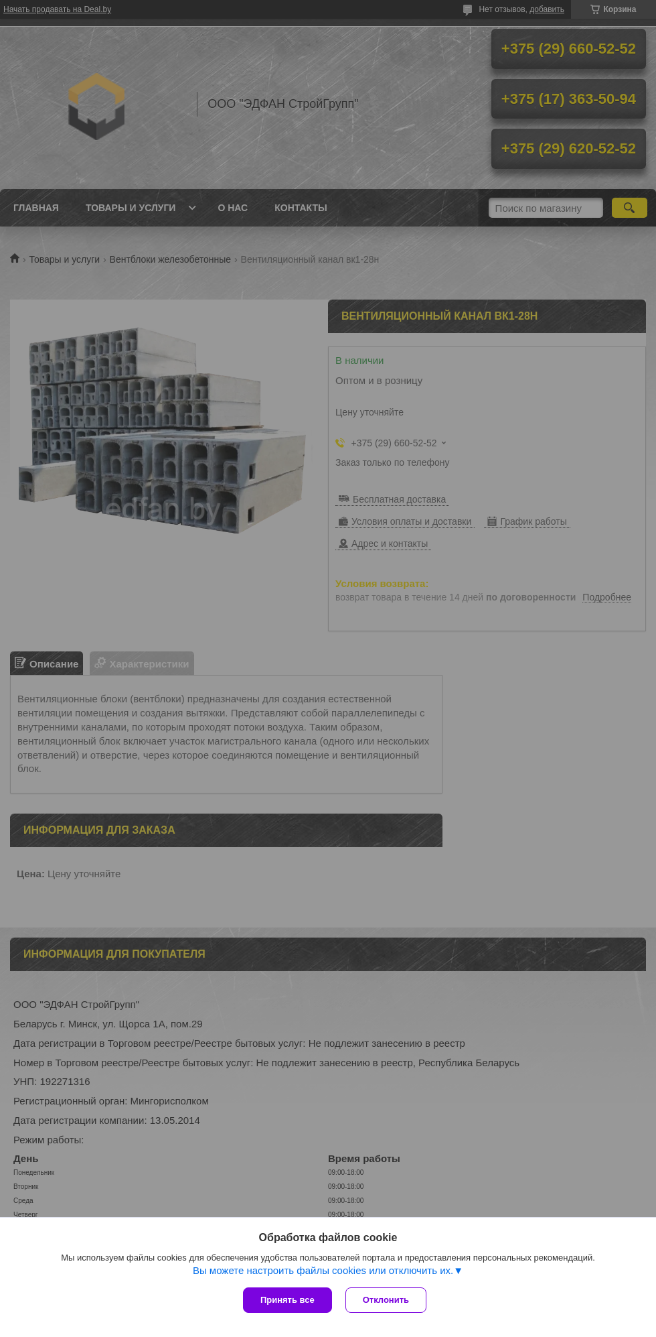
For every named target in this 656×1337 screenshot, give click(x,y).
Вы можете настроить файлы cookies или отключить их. (323, 1270)
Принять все (287, 1300)
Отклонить (386, 1300)
